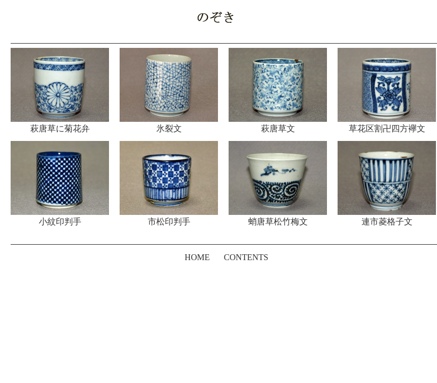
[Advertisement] (218, 300)
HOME (196, 257)
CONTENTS (246, 257)
